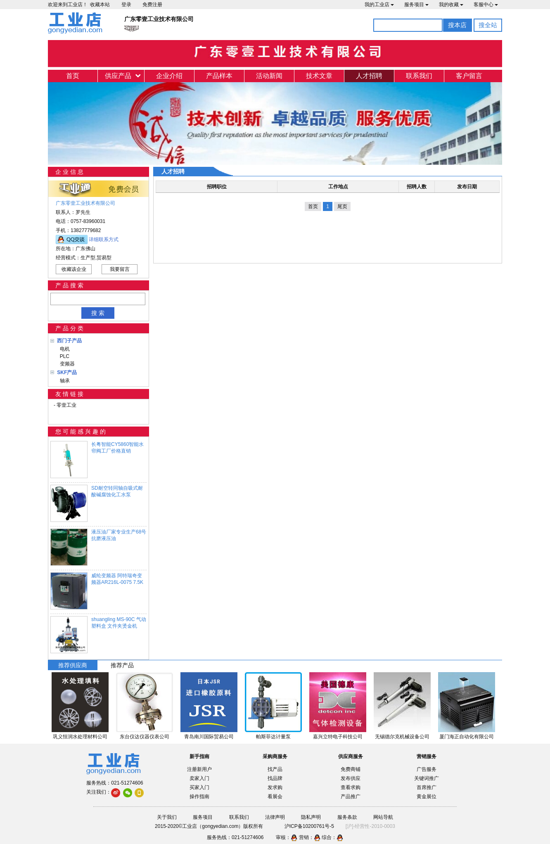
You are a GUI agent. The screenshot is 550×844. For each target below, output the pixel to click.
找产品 (275, 769)
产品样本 (219, 75)
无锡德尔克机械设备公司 (402, 737)
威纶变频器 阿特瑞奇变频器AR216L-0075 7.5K (117, 579)
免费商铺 (350, 769)
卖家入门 (199, 778)
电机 (63, 349)
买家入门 (199, 787)
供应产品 (118, 75)
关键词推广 (426, 778)
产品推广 (350, 796)
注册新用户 (199, 769)
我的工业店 (379, 4)
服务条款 (347, 817)
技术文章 (319, 75)
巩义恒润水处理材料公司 (80, 737)
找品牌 (275, 778)
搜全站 (488, 24)
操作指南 (199, 796)
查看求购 (350, 787)
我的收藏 (451, 4)
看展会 (275, 796)
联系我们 (419, 75)
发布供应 (350, 778)
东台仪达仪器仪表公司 (144, 737)
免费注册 (152, 4)
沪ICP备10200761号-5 (309, 826)
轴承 (63, 381)
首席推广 (426, 787)
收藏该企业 (74, 269)
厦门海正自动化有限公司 (466, 737)
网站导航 (383, 817)
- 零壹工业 (65, 405)
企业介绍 (169, 75)
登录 (126, 4)
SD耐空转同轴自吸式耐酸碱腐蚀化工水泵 (117, 491)
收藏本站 (100, 4)
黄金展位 (426, 796)
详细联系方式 (104, 239)
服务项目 (416, 4)
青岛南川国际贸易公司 (209, 737)
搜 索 (97, 313)
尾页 (342, 206)
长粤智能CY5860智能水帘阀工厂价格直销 (117, 447)
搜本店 (457, 24)
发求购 (275, 787)
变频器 (66, 364)
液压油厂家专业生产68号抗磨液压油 (118, 535)
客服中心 (486, 4)
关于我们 (167, 817)
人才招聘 (369, 75)
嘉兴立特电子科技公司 (338, 737)
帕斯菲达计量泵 (273, 737)
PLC (63, 356)
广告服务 (426, 769)
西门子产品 (69, 341)
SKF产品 (67, 372)
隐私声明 (311, 817)
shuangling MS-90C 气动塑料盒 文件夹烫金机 (118, 622)
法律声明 (275, 817)
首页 (72, 75)
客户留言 (469, 75)
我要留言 (120, 269)
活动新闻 (269, 75)
